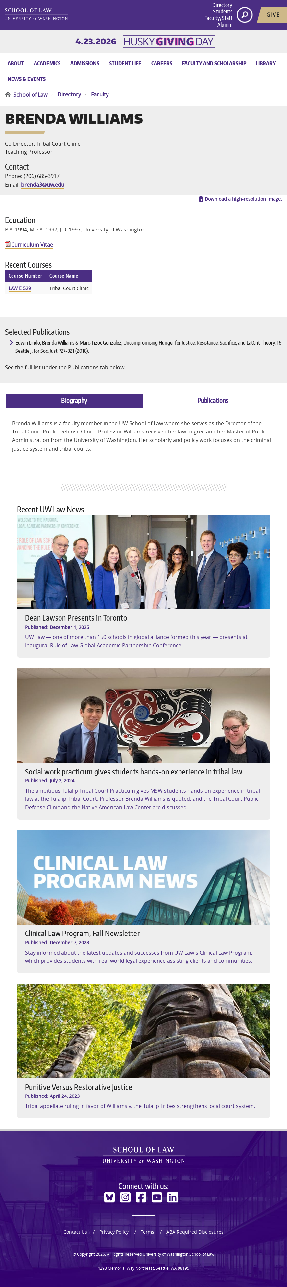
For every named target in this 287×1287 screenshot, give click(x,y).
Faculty (99, 94)
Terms (147, 1232)
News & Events (27, 79)
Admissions (84, 63)
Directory (222, 5)
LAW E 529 (20, 288)
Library (266, 63)
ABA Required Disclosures (195, 1232)
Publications (213, 400)
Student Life (125, 63)
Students (222, 11)
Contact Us (75, 1232)
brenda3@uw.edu (42, 184)
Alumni (224, 24)
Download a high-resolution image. (243, 199)
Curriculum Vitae (32, 244)
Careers (161, 63)
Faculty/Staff (218, 18)
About (16, 63)
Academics (47, 63)
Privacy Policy (114, 1232)
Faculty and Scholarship (214, 63)
